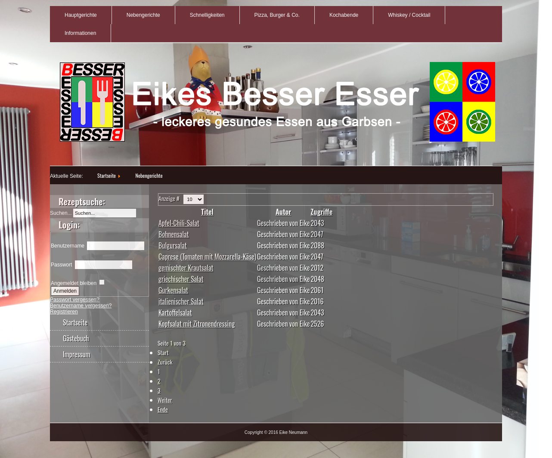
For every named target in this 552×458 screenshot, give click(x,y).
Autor (283, 212)
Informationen (80, 33)
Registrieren (64, 312)
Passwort (61, 265)
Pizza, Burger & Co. (277, 15)
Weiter (165, 399)
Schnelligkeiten (207, 15)
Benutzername (67, 246)
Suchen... (61, 213)
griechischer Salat (180, 279)
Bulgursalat (172, 245)
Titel (207, 212)
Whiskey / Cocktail (409, 15)
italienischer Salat (180, 301)
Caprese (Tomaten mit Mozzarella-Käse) (207, 256)
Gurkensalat (173, 290)
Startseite (106, 175)
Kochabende (343, 15)
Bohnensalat (173, 234)
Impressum (76, 354)
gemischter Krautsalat (185, 268)
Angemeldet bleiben (73, 283)
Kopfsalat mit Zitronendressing (196, 324)
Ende (163, 409)
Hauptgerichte (81, 15)
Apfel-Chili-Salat (178, 223)
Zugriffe (321, 212)
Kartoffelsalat (175, 312)
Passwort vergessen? (74, 300)
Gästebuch (76, 338)
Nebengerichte (143, 15)
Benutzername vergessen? (81, 306)
